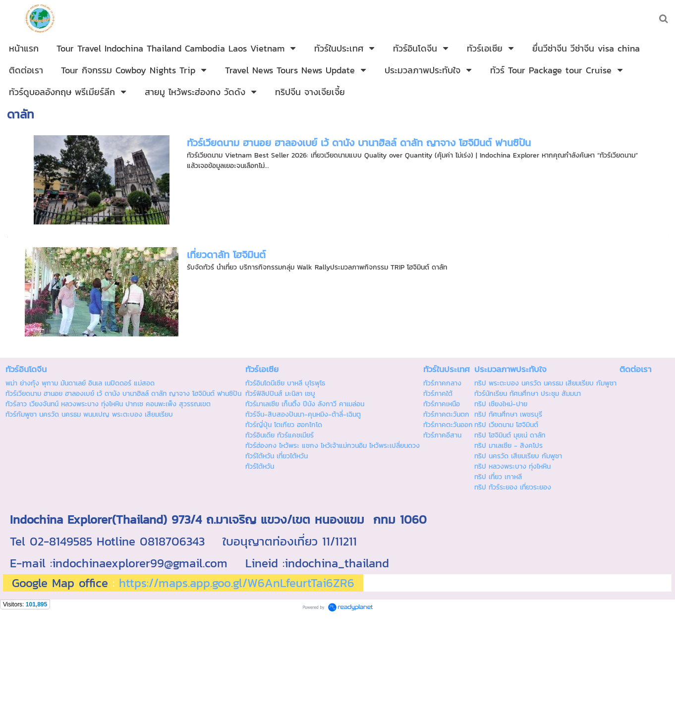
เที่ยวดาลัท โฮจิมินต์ (226, 254)
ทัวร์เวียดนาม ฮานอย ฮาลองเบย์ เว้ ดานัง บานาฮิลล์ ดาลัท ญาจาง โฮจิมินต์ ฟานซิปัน (359, 142)
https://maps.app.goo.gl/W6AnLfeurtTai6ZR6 (236, 583)
